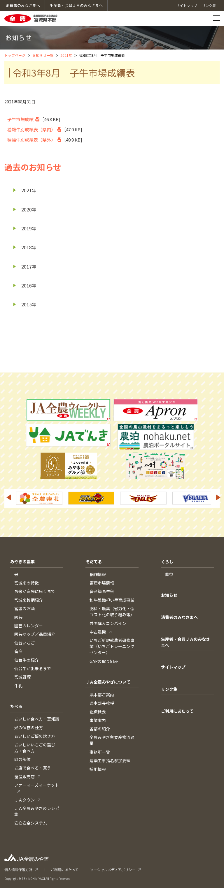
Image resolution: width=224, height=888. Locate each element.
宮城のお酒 (24, 608)
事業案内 (98, 720)
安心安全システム (30, 823)
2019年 (28, 228)
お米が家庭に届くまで (34, 591)
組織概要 (98, 711)
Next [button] (218, 497)
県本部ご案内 (102, 695)
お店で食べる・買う (32, 768)
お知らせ (169, 595)
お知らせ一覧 (42, 55)
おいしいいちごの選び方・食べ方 (34, 748)
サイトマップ (173, 667)
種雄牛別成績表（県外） (31, 140)
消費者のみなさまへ (179, 617)
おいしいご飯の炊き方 (34, 736)
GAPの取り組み (104, 661)
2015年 (28, 304)
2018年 (28, 247)
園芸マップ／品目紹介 (34, 634)
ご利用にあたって (177, 711)
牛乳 (18, 685)
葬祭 (169, 574)
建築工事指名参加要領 (110, 760)
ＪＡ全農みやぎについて (107, 682)
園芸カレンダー (28, 626)
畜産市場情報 (102, 583)
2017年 (28, 266)
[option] (39, 498)
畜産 (18, 651)
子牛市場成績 (20, 119)
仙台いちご (24, 643)
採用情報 (98, 769)
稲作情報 (98, 574)
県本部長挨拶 (102, 703)
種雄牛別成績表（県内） (31, 129)
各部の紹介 (100, 729)
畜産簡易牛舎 (102, 591)
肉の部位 (22, 759)
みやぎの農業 (22, 561)
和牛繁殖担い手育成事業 (112, 600)
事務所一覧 (100, 752)
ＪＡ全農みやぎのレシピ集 (36, 811)
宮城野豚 (22, 677)
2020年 (28, 209)
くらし (167, 561)
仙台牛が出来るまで (32, 668)
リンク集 (169, 689)
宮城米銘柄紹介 (28, 600)
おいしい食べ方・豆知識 (36, 719)
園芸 (18, 617)
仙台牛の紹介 (26, 660)
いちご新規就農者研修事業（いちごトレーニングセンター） (112, 646)
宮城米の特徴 (26, 583)
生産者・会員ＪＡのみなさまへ (185, 642)
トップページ (14, 55)
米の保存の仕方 (28, 727)
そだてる (93, 561)
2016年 (28, 285)
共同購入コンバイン (108, 623)
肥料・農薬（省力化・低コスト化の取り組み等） (112, 611)
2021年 (66, 55)
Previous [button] (8, 497)
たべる (16, 706)
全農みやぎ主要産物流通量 (112, 740)
